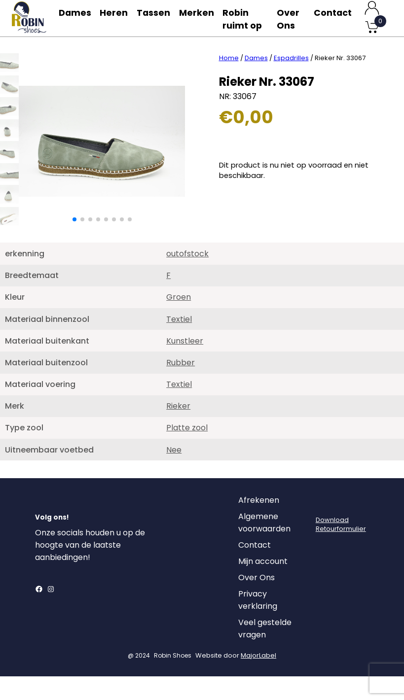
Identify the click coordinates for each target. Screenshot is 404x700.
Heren (117, 18)
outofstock (187, 277)
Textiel (179, 343)
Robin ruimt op (244, 30)
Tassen (158, 18)
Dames (75, 18)
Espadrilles (291, 81)
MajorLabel (258, 679)
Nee (174, 473)
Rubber (180, 386)
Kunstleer (184, 364)
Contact (332, 18)
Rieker (178, 429)
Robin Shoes (172, 679)
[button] (74, 243)
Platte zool (187, 451)
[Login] (324, 526)
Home (229, 81)
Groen (178, 320)
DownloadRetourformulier (341, 548)
